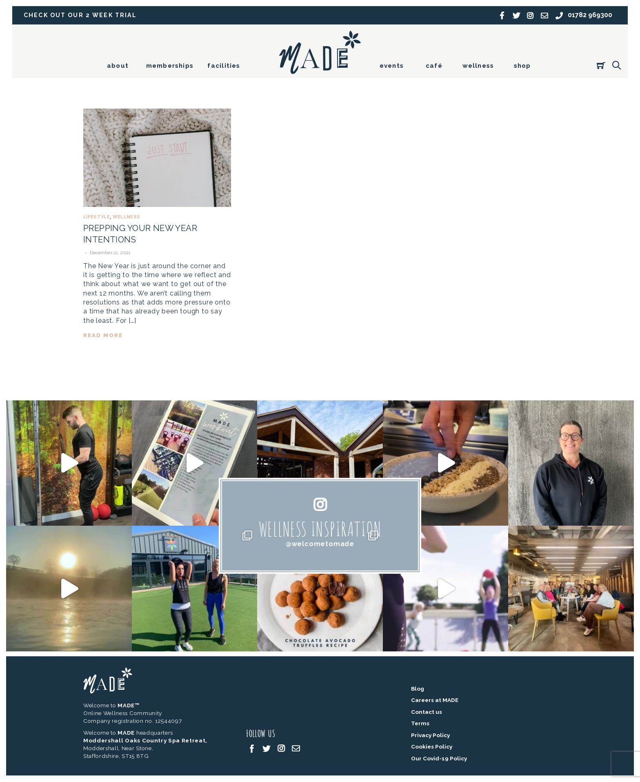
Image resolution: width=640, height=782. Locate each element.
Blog (417, 688)
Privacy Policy (430, 735)
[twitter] (266, 748)
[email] (296, 748)
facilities (223, 65)
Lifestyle (96, 217)
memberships (169, 65)
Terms (420, 723)
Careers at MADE (434, 700)
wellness (478, 65)
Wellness (126, 217)
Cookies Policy (431, 747)
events (392, 65)
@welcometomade (320, 544)
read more (103, 334)
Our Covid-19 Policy (439, 758)
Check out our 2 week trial (81, 15)
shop (522, 65)
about (118, 65)
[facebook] (252, 748)
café (434, 65)
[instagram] (281, 748)
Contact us (426, 712)
